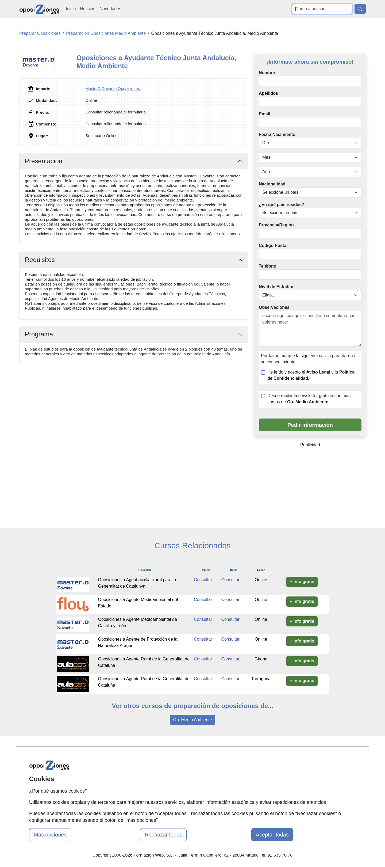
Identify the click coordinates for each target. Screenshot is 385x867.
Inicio (71, 8)
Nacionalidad (272, 184)
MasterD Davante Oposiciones (113, 88)
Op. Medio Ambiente (192, 719)
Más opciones (50, 835)
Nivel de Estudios (276, 286)
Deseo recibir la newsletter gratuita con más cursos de (309, 398)
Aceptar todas (272, 835)
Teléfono (267, 266)
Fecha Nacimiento (277, 134)
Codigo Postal (273, 245)
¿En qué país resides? (281, 204)
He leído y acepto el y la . (311, 375)
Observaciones (274, 307)
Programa (39, 334)
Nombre (267, 72)
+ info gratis (302, 581)
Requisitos (40, 259)
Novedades (110, 8)
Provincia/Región (276, 225)
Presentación (43, 161)
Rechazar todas (163, 835)
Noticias (87, 8)
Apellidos (268, 93)
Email (264, 114)
